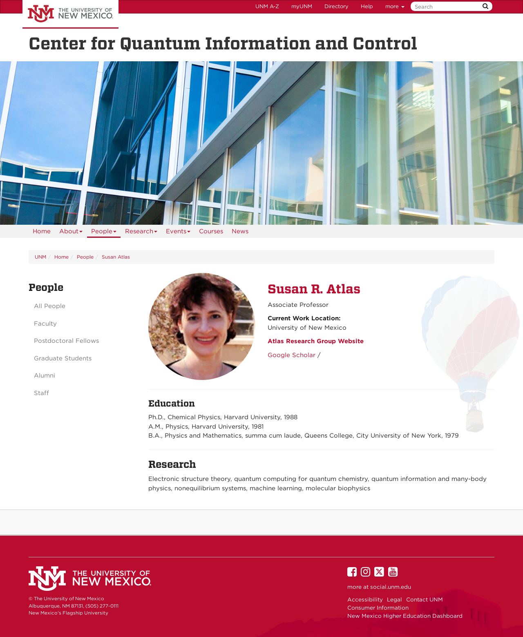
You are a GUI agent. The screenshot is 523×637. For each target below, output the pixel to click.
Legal (394, 599)
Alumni (44, 375)
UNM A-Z (267, 6)
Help (367, 6)
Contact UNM (424, 599)
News (240, 231)
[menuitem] (42, 231)
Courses (211, 231)
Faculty (45, 323)
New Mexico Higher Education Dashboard (405, 615)
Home (42, 231)
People (104, 233)
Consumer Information (378, 607)
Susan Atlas (116, 257)
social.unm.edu (390, 586)
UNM (40, 257)
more (395, 6)
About (71, 233)
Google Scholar (291, 355)
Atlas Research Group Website (316, 341)
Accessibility (365, 599)
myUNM (301, 6)
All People (49, 306)
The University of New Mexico (70, 14)
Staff (41, 393)
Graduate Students (63, 358)
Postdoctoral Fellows (66, 340)
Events (178, 233)
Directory (336, 6)
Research (141, 233)
